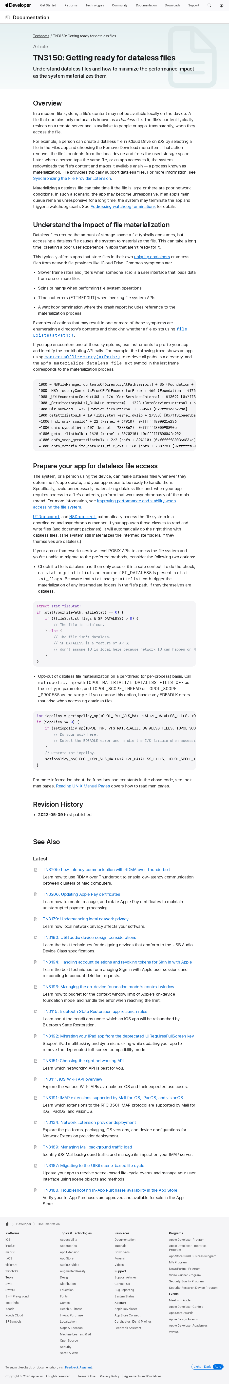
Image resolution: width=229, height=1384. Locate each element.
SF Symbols (13, 1321)
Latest (40, 859)
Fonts (63, 1296)
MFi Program (178, 1262)
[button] (209, 5)
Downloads (122, 1252)
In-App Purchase (71, 1315)
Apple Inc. (38, 1376)
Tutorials (120, 1246)
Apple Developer (125, 1309)
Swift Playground (17, 1296)
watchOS (11, 1271)
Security (66, 1347)
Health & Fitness (71, 1309)
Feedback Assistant (127, 1328)
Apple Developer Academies (188, 1325)
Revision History (58, 804)
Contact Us (122, 1284)
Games (64, 1303)
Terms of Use (86, 1376)
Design (64, 1277)
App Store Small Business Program (192, 1256)
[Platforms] (70, 5)
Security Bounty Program (186, 1281)
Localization (68, 1321)
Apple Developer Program (186, 1239)
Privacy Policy (110, 1376)
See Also (46, 842)
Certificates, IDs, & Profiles (133, 1321)
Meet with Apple (180, 1300)
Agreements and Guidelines (142, 1376)
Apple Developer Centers (186, 1307)
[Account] (221, 5)
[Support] (193, 5)
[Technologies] (95, 5)
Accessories (68, 1246)
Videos (119, 1265)
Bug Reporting (124, 1290)
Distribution (68, 1284)
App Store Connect (127, 1315)
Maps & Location (71, 1328)
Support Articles (125, 1277)
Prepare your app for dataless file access (95, 466)
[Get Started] (48, 5)
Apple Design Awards (183, 1319)
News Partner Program (184, 1269)
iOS (7, 1239)
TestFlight (12, 1303)
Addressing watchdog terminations (123, 206)
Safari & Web (69, 1353)
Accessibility (68, 1239)
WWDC (174, 1332)
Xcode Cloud (14, 1315)
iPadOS (10, 1246)
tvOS (8, 1258)
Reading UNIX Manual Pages (83, 785)
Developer (23, 1224)
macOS (10, 1252)
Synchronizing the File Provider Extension (72, 178)
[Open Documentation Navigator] (7, 17)
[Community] (120, 5)
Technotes (41, 36)
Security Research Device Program (193, 1288)
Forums (119, 1258)
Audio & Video (69, 1265)
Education (67, 1290)
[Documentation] (146, 5)
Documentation (31, 17)
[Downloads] (172, 5)
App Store (67, 1258)
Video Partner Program (184, 1275)
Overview (47, 103)
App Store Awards (181, 1313)
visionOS (11, 1265)
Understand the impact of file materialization (101, 225)
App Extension (69, 1252)
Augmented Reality (73, 1271)
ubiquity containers (152, 256)
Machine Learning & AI (75, 1334)
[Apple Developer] (18, 5)
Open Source (69, 1340)
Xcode (9, 1309)
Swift (8, 1284)
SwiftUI (10, 1290)
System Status (124, 1296)
